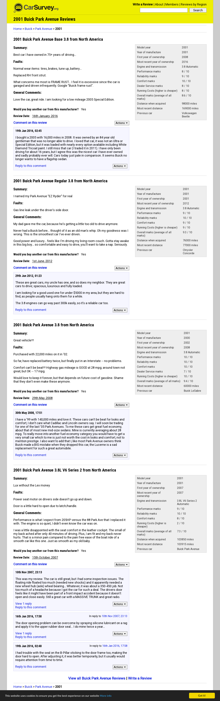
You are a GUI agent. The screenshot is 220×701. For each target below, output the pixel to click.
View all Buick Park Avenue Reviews (96, 678)
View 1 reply (23, 603)
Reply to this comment (30, 166)
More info (106, 696)
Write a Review (143, 4)
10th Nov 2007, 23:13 (114, 616)
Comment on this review (30, 122)
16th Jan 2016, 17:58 (114, 645)
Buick (28, 29)
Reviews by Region (194, 4)
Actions (122, 123)
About (159, 4)
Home (17, 29)
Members (172, 4)
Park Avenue (43, 29)
